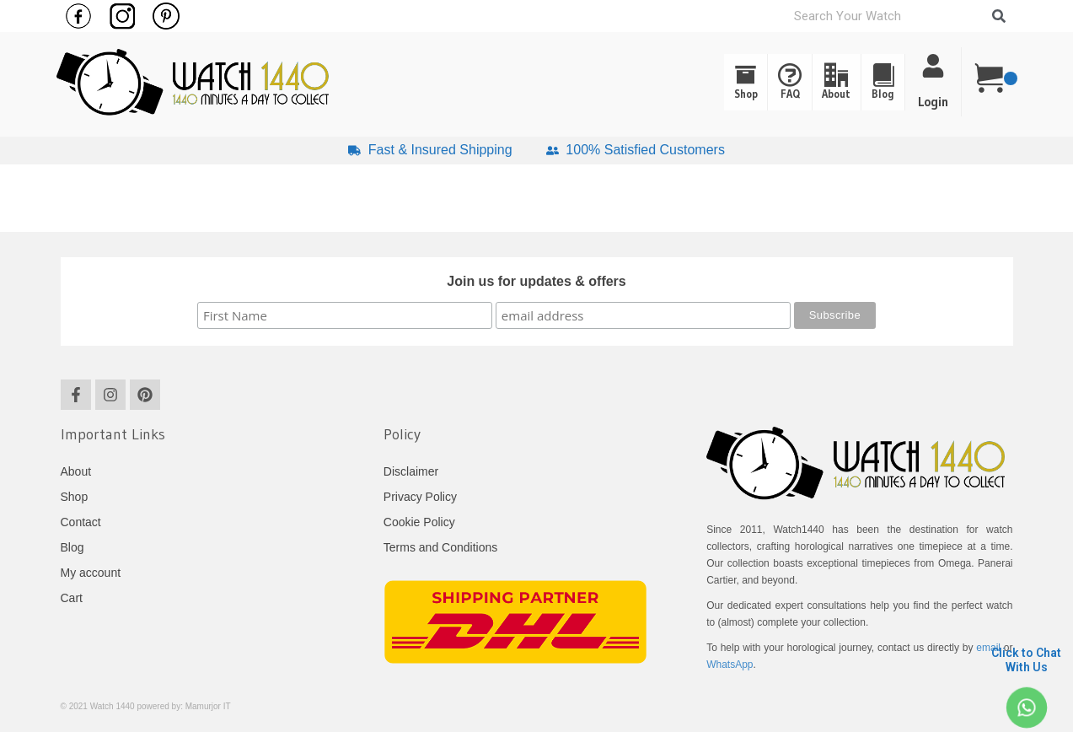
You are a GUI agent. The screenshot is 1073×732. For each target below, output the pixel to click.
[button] (875, 82)
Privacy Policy (420, 496)
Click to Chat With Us (1026, 660)
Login (933, 102)
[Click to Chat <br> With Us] (1026, 707)
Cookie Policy (419, 522)
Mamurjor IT (208, 706)
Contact (81, 522)
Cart (72, 598)
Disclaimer (411, 471)
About (811, 82)
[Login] (933, 66)
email (988, 648)
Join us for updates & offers (536, 281)
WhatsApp (729, 664)
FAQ (748, 82)
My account (91, 572)
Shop (688, 82)
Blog (875, 82)
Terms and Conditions (440, 547)
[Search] (999, 16)
